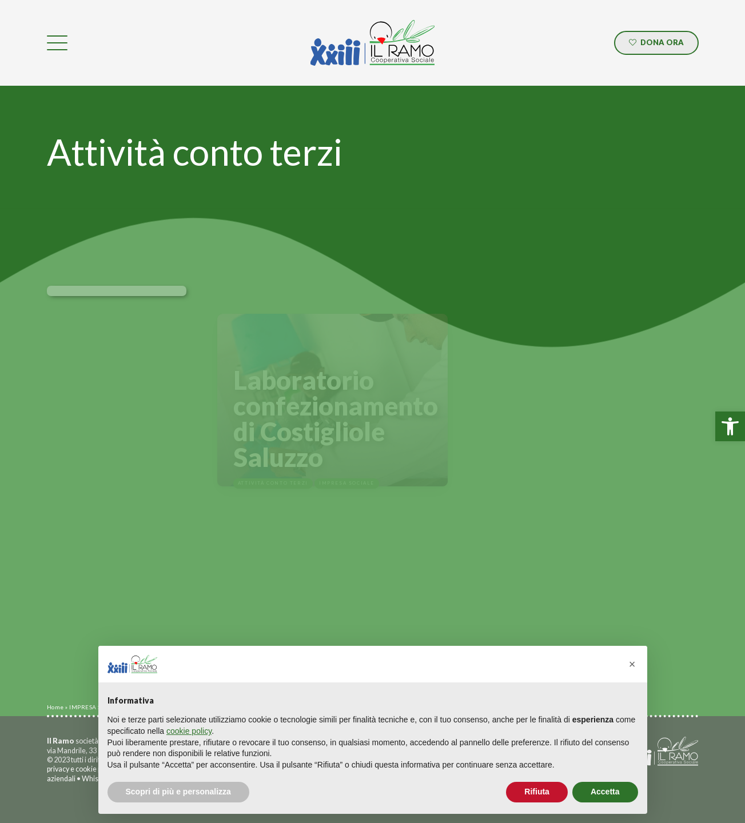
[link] (730, 426)
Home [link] (55, 707)
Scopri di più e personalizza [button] (178, 791)
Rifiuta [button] (536, 791)
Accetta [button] (605, 791)
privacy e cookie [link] (72, 769)
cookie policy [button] (189, 731)
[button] (632, 664)
